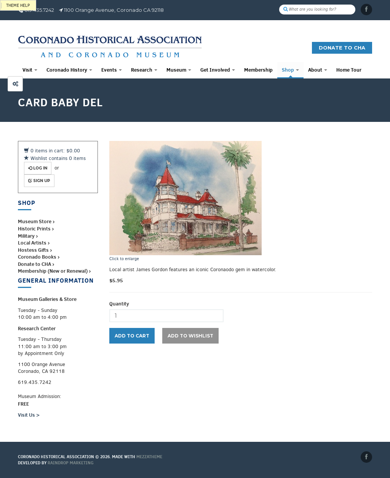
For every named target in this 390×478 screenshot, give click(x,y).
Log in (37, 168)
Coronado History (69, 69)
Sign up (39, 180)
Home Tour (348, 69)
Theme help (18, 5)
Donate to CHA (342, 48)
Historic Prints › (36, 228)
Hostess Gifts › (35, 249)
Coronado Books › (38, 256)
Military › (28, 235)
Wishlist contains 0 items (55, 158)
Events (111, 69)
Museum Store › (36, 221)
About (317, 69)
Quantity (119, 303)
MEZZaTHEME (149, 457)
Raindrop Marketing (71, 463)
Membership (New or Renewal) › (54, 270)
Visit (29, 69)
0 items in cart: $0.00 (52, 150)
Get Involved (217, 69)
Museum (178, 69)
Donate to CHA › (36, 264)
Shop (290, 69)
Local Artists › (34, 242)
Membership (258, 69)
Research (144, 69)
